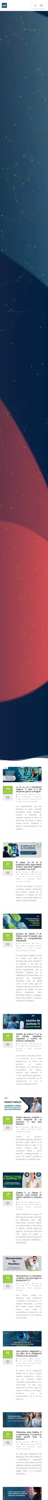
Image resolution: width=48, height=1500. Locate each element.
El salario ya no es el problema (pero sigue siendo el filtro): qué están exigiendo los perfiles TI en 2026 (29, 865)
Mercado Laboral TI (35, 1046)
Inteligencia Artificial (22, 799)
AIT (19, 797)
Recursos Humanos (34, 876)
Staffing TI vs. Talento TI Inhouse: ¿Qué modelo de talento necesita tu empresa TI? (29, 1196)
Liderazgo (27, 874)
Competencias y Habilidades (31, 797)
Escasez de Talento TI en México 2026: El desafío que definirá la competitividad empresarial (29, 937)
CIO (27, 1046)
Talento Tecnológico (24, 801)
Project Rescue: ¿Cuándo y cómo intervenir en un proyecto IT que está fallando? (29, 1120)
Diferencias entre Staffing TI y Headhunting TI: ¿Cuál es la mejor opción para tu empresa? (29, 1435)
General (26, 1204)
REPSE (32, 1204)
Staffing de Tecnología (25, 879)
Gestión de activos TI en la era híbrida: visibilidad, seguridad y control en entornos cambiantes (29, 1037)
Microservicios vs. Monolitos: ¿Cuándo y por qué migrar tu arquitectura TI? (29, 1278)
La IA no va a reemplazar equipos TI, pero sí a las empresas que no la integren (29, 789)
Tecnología (34, 801)
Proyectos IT (23, 876)
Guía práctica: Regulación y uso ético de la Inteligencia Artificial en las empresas (29, 1353)
